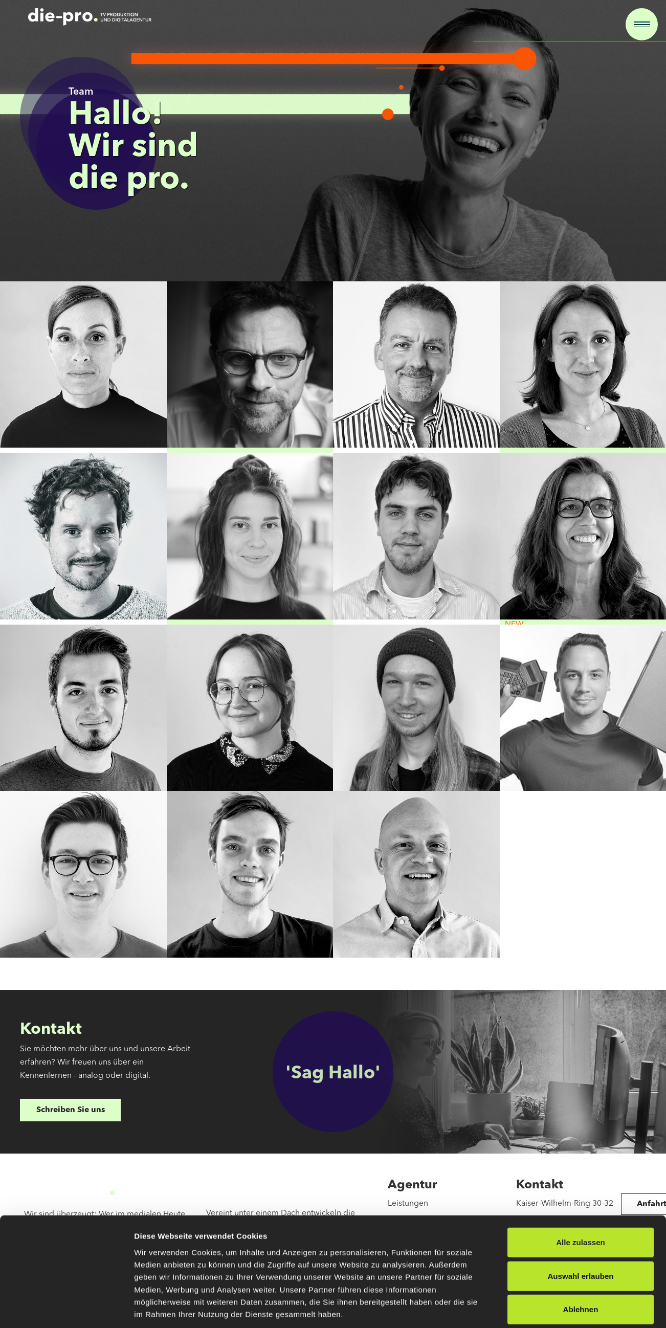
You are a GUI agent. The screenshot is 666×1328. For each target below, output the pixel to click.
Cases (398, 1253)
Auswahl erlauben (580, 1068)
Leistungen (408, 1204)
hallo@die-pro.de (548, 1253)
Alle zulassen (580, 1034)
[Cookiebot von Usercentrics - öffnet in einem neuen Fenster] (66, 1149)
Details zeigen (546, 1148)
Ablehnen (580, 1101)
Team (397, 1269)
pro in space (410, 1236)
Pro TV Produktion (421, 1220)
